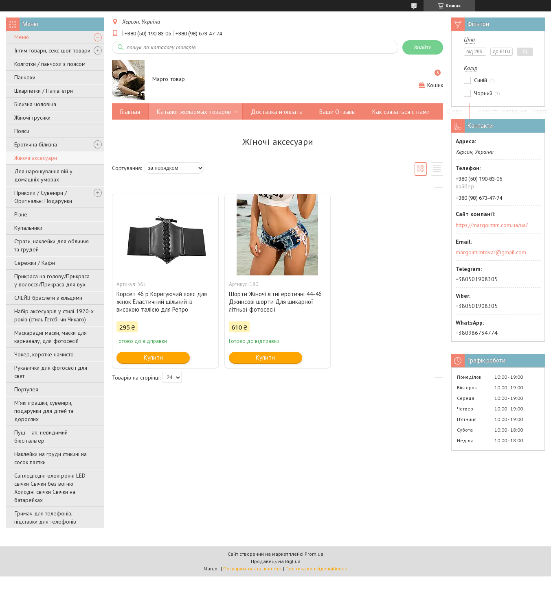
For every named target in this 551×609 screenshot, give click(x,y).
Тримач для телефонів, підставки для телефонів (45, 517)
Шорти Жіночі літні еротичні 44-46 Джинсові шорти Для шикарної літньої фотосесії (275, 301)
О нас (453, 112)
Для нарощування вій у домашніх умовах (43, 175)
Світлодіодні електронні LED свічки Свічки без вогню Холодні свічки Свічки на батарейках (50, 488)
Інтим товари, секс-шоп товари (52, 50)
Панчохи (24, 77)
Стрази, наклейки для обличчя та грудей (51, 245)
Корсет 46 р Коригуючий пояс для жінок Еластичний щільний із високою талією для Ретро (161, 301)
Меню (21, 37)
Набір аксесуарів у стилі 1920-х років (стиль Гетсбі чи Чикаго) (54, 315)
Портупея (26, 389)
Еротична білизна (35, 144)
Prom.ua (314, 554)
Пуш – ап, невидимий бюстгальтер (41, 436)
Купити (153, 357)
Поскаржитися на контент (252, 568)
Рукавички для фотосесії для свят (50, 372)
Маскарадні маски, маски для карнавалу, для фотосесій (50, 337)
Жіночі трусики (32, 117)
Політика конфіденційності (316, 568)
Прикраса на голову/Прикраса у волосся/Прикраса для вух (52, 280)
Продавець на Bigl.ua (276, 561)
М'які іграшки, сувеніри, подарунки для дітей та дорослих (43, 411)
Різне (20, 214)
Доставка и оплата (277, 112)
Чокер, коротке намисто (44, 354)
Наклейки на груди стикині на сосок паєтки (50, 458)
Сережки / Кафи (34, 262)
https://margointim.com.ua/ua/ (492, 225)
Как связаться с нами (401, 112)
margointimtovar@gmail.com (491, 252)
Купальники (28, 227)
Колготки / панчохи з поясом (50, 64)
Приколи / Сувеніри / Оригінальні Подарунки (43, 197)
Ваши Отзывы (337, 112)
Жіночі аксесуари (35, 158)
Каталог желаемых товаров (194, 112)
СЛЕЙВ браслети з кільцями (48, 297)
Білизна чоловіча (35, 104)
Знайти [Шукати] (423, 47)
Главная (130, 112)
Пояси (21, 131)
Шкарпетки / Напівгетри (43, 90)
